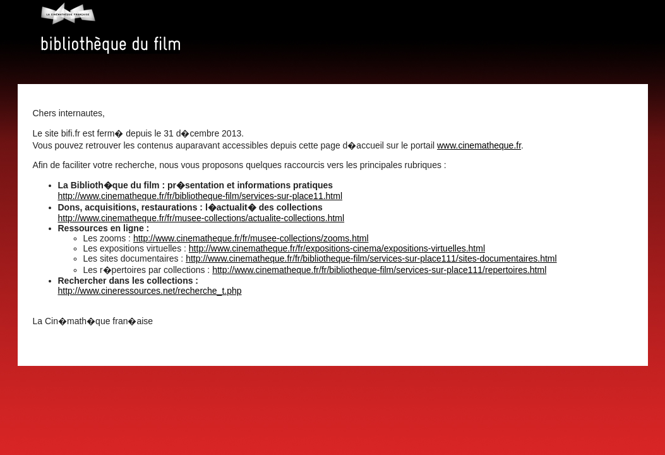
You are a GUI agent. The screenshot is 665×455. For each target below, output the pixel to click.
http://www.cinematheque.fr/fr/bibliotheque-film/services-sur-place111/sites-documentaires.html (371, 258)
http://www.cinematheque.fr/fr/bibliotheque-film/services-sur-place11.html (200, 196)
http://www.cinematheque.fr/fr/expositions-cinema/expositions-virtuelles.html (337, 248)
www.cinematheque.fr (479, 145)
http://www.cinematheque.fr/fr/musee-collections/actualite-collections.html (201, 218)
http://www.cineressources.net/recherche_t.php (150, 291)
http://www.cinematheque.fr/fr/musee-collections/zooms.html (251, 238)
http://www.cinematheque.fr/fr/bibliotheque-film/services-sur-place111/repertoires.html (379, 270)
